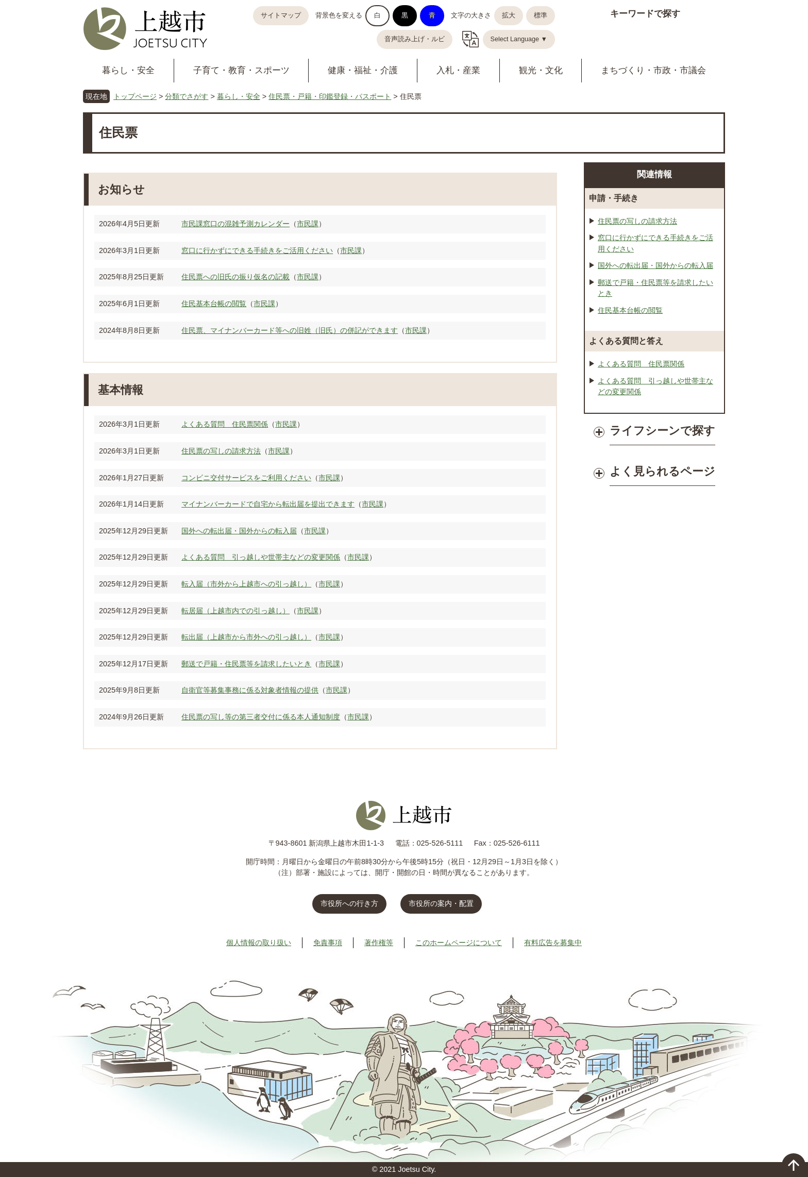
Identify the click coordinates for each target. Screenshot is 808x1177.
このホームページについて (458, 942)
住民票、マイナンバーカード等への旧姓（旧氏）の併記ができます (289, 330)
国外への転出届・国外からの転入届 (239, 531)
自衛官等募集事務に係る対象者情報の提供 (249, 690)
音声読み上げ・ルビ (414, 39)
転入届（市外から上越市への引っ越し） (246, 584)
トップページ (135, 96)
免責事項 (327, 942)
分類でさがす (186, 96)
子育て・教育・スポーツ (241, 70)
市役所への (349, 903)
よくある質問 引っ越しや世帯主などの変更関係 (260, 557)
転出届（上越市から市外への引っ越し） (246, 637)
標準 (540, 15)
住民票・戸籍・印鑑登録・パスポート (329, 96)
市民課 (307, 224)
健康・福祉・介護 (363, 70)
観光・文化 (541, 70)
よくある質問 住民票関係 (224, 424)
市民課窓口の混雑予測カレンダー (235, 224)
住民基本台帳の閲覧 (213, 303)
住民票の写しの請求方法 (221, 451)
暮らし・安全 (128, 70)
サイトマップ (281, 15)
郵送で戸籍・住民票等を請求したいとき (246, 664)
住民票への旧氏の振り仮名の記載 (235, 277)
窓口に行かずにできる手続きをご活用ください (257, 250)
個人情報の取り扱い (258, 942)
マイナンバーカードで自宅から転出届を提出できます (268, 504)
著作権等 (378, 942)
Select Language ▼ (519, 39)
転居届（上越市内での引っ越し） (235, 611)
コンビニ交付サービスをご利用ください (246, 478)
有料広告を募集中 (553, 942)
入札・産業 (458, 70)
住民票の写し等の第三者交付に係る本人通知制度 (260, 717)
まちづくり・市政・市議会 (653, 70)
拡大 (508, 15)
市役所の (441, 903)
